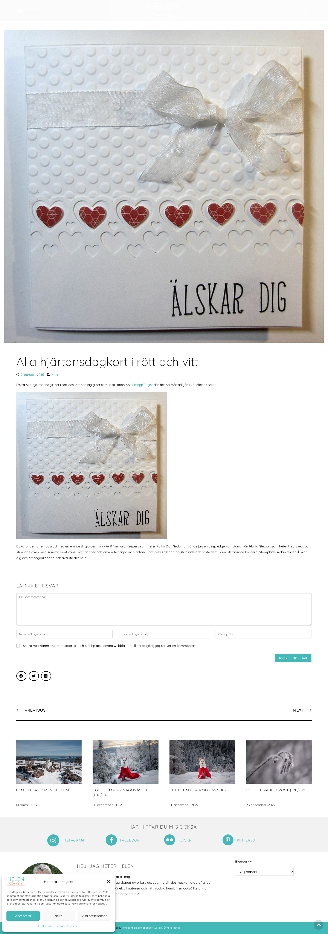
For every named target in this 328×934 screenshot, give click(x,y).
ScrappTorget (142, 385)
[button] (109, 881)
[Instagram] (53, 840)
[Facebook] (111, 840)
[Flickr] (169, 839)
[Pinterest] (228, 839)
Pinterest (247, 840)
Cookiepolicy (46, 926)
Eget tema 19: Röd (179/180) (197, 790)
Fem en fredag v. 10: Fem (42, 790)
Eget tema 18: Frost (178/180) (276, 790)
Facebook (130, 840)
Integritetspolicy (66, 926)
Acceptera (23, 916)
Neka (59, 916)
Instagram (73, 840)
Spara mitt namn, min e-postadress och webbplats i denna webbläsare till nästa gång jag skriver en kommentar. (109, 646)
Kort (54, 375)
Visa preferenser (94, 916)
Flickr (185, 840)
